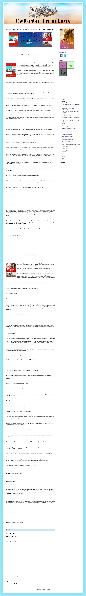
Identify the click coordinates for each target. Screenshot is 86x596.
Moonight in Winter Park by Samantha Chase (70, 117)
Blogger (48, 589)
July (63, 153)
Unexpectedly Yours (65, 126)
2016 (62, 98)
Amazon (12, 196)
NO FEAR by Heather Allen (67, 141)
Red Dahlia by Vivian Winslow (67, 139)
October (63, 148)
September (64, 150)
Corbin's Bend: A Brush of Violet (68, 119)
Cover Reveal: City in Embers (67, 136)
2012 (62, 163)
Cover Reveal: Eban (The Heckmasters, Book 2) (71, 104)
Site (14, 245)
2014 (62, 101)
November (64, 146)
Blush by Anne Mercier (66, 114)
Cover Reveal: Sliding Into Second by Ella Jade (71, 144)
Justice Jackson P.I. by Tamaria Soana (69, 130)
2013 (62, 162)
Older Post (53, 573)
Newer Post (8, 573)
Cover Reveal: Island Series (67, 134)
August (63, 151)
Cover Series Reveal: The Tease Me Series (70, 115)
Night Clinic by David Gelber (67, 125)
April (63, 158)
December (64, 102)
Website (21, 522)
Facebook (18, 245)
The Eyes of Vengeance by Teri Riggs (69, 128)
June (63, 155)
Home (31, 573)
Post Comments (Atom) (15, 576)
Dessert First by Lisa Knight (67, 137)
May (63, 156)
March (63, 160)
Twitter (24, 245)
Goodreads (30, 245)
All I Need (63, 123)
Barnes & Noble (18, 473)
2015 (62, 99)
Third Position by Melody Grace (68, 142)
